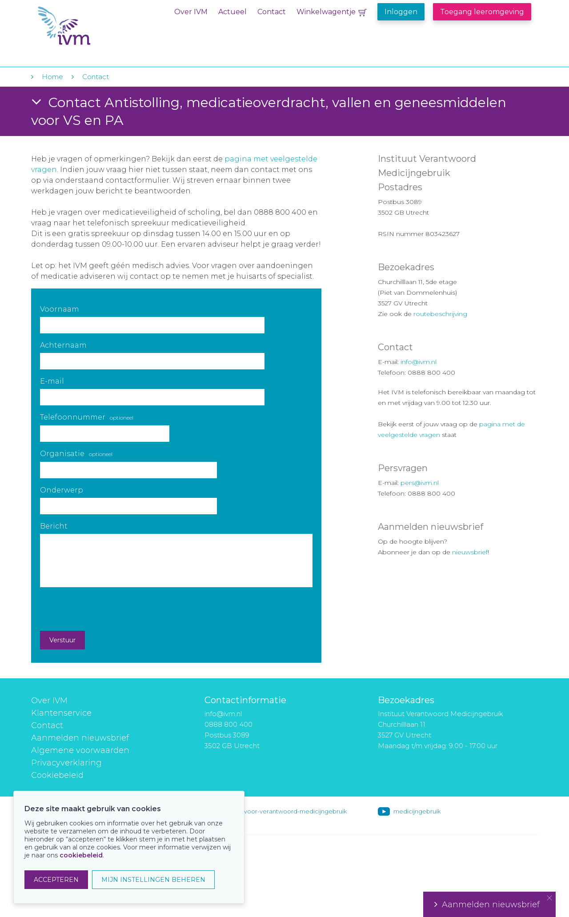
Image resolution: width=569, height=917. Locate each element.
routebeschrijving (440, 314)
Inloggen (401, 12)
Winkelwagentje (326, 12)
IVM (92, 26)
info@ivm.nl (419, 362)
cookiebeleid (81, 855)
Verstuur (62, 640)
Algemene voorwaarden (80, 750)
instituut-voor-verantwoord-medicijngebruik (283, 811)
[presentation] (107, 609)
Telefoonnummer (86, 417)
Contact (271, 12)
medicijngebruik (417, 811)
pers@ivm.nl (420, 483)
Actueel (232, 12)
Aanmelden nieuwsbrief (80, 738)
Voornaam (59, 309)
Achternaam (63, 345)
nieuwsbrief (470, 552)
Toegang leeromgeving (482, 12)
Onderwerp (61, 490)
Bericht (54, 526)
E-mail (52, 381)
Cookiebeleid (57, 775)
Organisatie (76, 453)
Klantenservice (61, 713)
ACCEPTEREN (56, 880)
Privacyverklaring (66, 763)
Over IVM (191, 12)
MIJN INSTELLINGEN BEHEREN (153, 880)
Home (52, 76)
